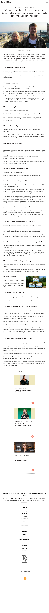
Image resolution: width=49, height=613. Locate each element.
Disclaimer (36, 575)
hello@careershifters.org (24, 363)
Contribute (24, 529)
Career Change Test (39, 498)
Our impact (24, 513)
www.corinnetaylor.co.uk (36, 353)
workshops (27, 500)
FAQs (24, 543)
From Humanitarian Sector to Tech (23, 421)
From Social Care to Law (21, 388)
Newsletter (24, 545)
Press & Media (24, 518)
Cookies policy (29, 575)
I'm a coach (24, 531)
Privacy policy (21, 575)
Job (27, 7)
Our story (24, 511)
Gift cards (24, 548)
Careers (24, 534)
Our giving (24, 516)
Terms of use (13, 575)
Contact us (24, 550)
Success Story (18, 7)
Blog (24, 521)
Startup (32, 7)
